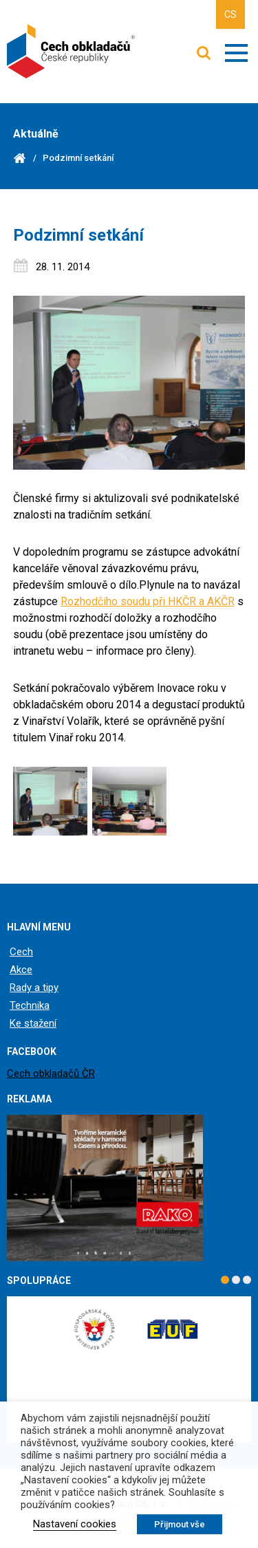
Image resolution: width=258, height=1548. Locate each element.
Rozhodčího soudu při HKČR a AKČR (148, 601)
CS (230, 14)
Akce (21, 969)
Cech (21, 952)
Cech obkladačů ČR (51, 1073)
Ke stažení (33, 1023)
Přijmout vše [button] (179, 1524)
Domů (20, 158)
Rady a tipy (34, 987)
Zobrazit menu (236, 53)
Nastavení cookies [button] (74, 1524)
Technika (30, 1005)
